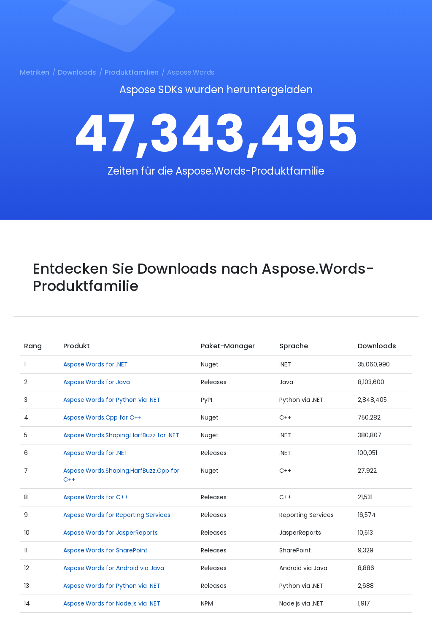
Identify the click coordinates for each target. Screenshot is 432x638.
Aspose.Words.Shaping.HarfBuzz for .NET (121, 435)
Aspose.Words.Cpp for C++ (102, 417)
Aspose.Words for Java (96, 382)
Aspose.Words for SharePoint (105, 550)
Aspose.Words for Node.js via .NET (111, 603)
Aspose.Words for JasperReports (110, 532)
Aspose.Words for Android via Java (113, 568)
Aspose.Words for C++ (95, 497)
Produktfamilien (132, 72)
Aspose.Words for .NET (95, 364)
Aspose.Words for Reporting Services (116, 515)
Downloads (77, 72)
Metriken (34, 72)
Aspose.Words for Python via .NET (111, 400)
